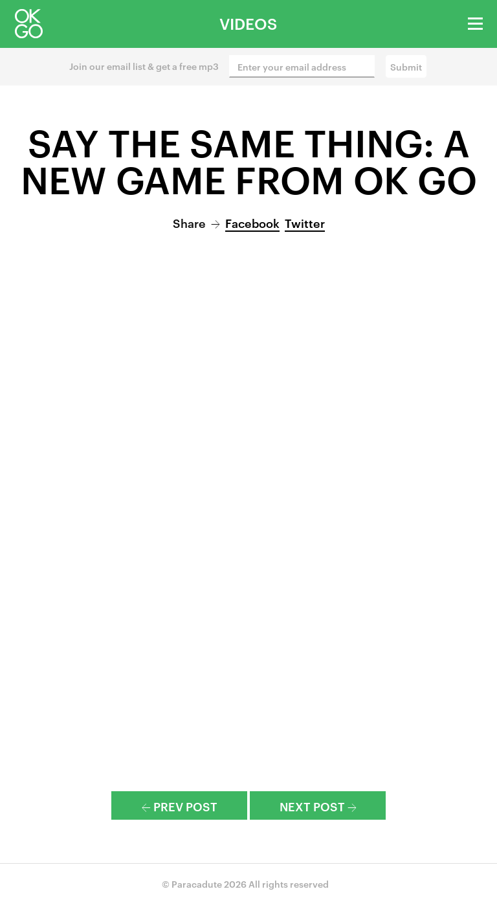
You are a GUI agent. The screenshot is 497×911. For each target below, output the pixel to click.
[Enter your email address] (302, 66)
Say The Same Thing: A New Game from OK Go (249, 159)
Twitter (305, 222)
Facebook (252, 222)
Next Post (318, 805)
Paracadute (196, 883)
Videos (248, 23)
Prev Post (179, 805)
